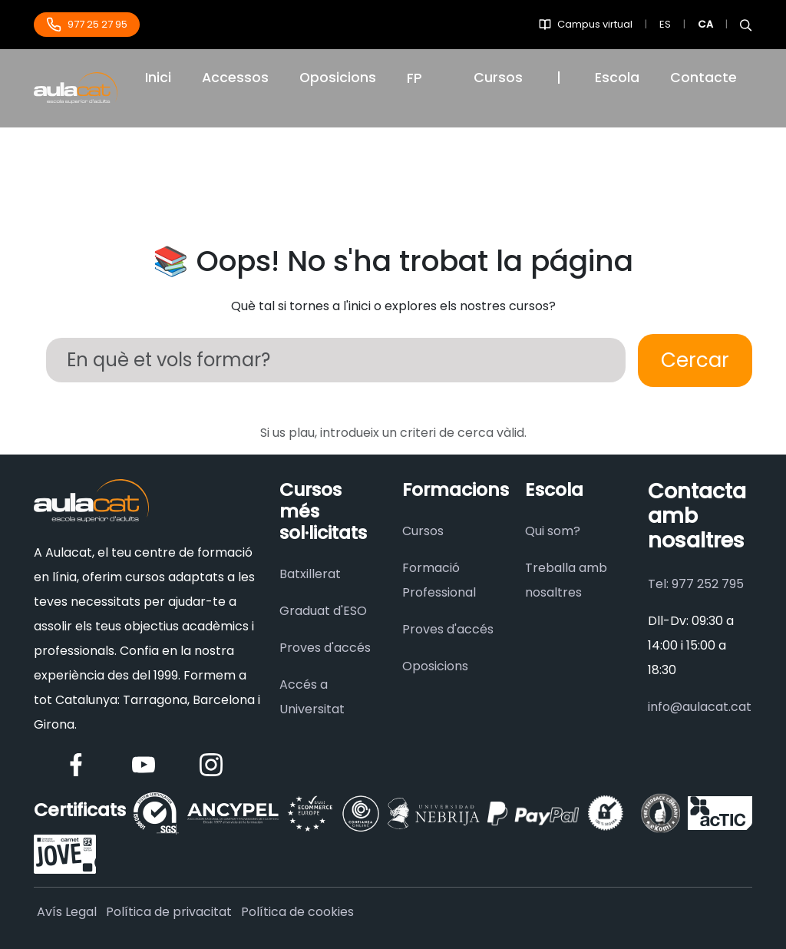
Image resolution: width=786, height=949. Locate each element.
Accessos (235, 77)
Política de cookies (297, 912)
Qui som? (552, 531)
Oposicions (337, 77)
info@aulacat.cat (699, 707)
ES (665, 24)
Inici (158, 77)
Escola (617, 77)
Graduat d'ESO (323, 611)
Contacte (703, 77)
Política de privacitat (169, 912)
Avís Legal (67, 912)
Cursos (498, 77)
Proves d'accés (325, 647)
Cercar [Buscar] (695, 360)
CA (705, 24)
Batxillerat (310, 574)
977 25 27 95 (86, 24)
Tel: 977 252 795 (696, 584)
